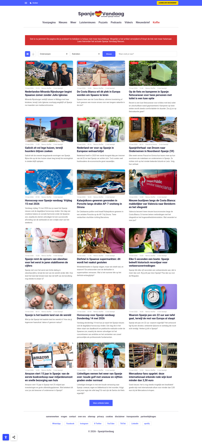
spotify (147, 424)
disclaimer (120, 416)
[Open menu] (26, 3)
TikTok (123, 424)
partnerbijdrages (148, 416)
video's (129, 22)
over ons (82, 416)
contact (72, 416)
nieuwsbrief (143, 22)
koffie (156, 22)
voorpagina (49, 22)
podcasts (116, 22)
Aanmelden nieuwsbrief (167, 3)
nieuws (63, 22)
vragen (64, 416)
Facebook (70, 424)
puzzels (103, 22)
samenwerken (52, 416)
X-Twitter (98, 424)
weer (73, 22)
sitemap (91, 416)
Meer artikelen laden (101, 403)
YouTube (110, 424)
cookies (109, 416)
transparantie (133, 416)
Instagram (84, 424)
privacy (100, 416)
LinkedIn (134, 424)
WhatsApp (56, 424)
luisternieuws (87, 22)
